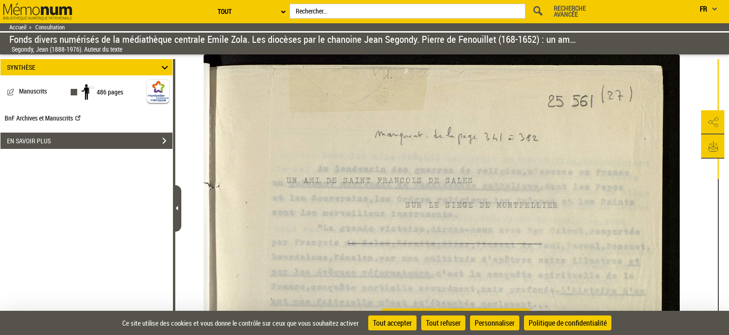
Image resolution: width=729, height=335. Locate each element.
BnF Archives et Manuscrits (42, 118)
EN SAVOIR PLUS (89, 140)
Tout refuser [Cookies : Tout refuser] (443, 323)
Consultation (50, 27)
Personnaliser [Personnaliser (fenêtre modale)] (495, 323)
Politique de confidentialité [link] (568, 323)
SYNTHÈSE (89, 67)
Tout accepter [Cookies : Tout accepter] (392, 323)
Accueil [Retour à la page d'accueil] (18, 27)
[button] (712, 122)
